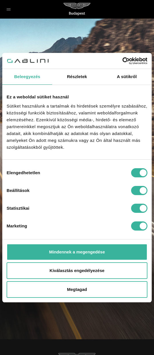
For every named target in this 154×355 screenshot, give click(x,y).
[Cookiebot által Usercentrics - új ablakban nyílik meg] (122, 61)
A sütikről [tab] (127, 76)
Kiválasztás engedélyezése (77, 270)
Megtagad (77, 289)
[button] (8, 9)
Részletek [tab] (77, 76)
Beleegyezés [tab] (27, 76)
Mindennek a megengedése (77, 251)
